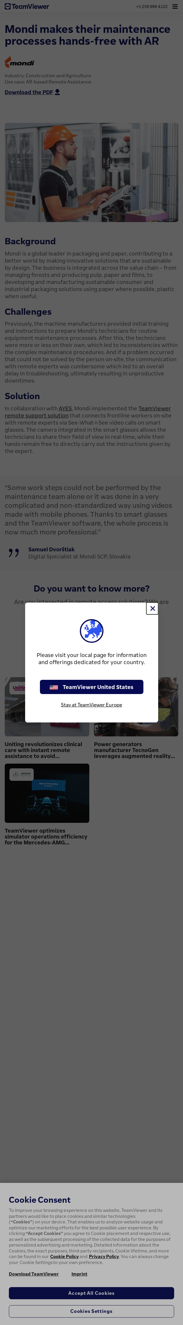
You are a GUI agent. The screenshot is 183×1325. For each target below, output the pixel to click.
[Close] (152, 608)
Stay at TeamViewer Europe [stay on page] (91, 704)
